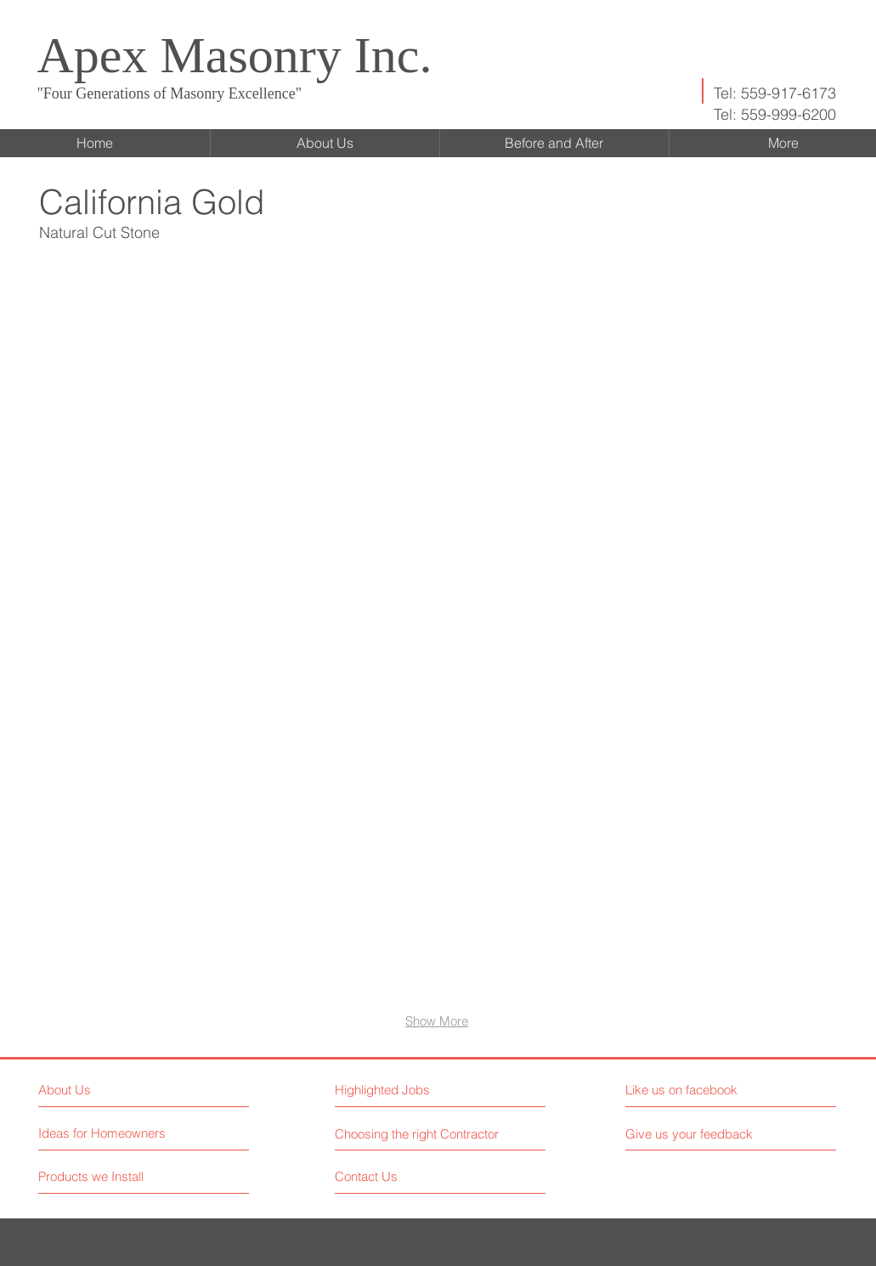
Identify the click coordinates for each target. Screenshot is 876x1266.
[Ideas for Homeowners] (102, 1133)
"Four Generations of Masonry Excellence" (169, 93)
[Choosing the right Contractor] (419, 1133)
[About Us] (111, 1090)
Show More (436, 1021)
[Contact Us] (399, 1176)
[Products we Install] (102, 1176)
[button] (148, 377)
